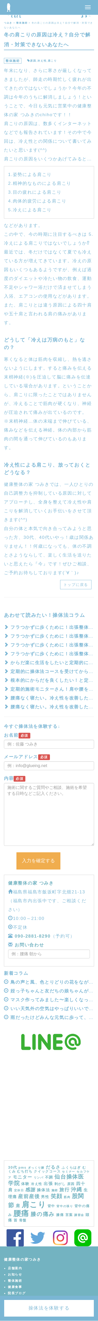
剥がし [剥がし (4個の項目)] (60, 1184)
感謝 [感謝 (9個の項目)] (30, 1189)
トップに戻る (76, 585)
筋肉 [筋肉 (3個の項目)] (67, 1197)
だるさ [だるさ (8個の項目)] (53, 1167)
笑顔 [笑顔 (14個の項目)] (56, 1196)
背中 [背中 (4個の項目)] (51, 1206)
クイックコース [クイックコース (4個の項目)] (47, 1171)
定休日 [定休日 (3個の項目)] (19, 1190)
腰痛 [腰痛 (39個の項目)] (21, 1213)
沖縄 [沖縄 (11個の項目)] (76, 1189)
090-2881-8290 (32, 936)
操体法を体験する (49, 1308)
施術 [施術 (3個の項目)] (54, 1190)
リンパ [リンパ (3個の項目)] (39, 1177)
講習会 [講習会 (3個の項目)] (79, 1215)
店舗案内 (15, 1268)
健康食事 (15, 1287)
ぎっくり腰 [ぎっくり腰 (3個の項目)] (36, 1167)
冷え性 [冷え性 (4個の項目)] (36, 1184)
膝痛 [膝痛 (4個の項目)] (60, 1215)
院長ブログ (17, 1293)
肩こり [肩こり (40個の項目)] (34, 1204)
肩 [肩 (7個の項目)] (18, 1205)
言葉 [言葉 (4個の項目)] (69, 1215)
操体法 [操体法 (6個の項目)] (43, 1190)
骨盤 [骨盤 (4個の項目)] (23, 1220)
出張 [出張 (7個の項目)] (48, 1183)
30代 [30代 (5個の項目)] (12, 1167)
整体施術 (12, 61)
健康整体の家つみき (22, 1259)
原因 (33, 60)
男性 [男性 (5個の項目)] (45, 1197)
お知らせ (15, 1274)
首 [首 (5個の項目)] (16, 1220)
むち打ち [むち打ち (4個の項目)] (24, 1171)
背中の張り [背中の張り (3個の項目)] (64, 1206)
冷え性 (42, 60)
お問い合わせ (28, 945)
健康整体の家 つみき (31, 883)
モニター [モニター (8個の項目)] (22, 1177)
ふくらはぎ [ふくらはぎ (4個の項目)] (71, 1167)
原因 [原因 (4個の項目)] (71, 1184)
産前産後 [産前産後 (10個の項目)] (29, 1196)
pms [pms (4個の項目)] (23, 1167)
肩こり (52, 60)
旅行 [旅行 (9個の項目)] (64, 1189)
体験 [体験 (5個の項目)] (25, 1184)
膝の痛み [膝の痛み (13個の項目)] (43, 1214)
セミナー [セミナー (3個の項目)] (68, 1171)
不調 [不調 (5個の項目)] (49, 1177)
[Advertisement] (49, 1109)
